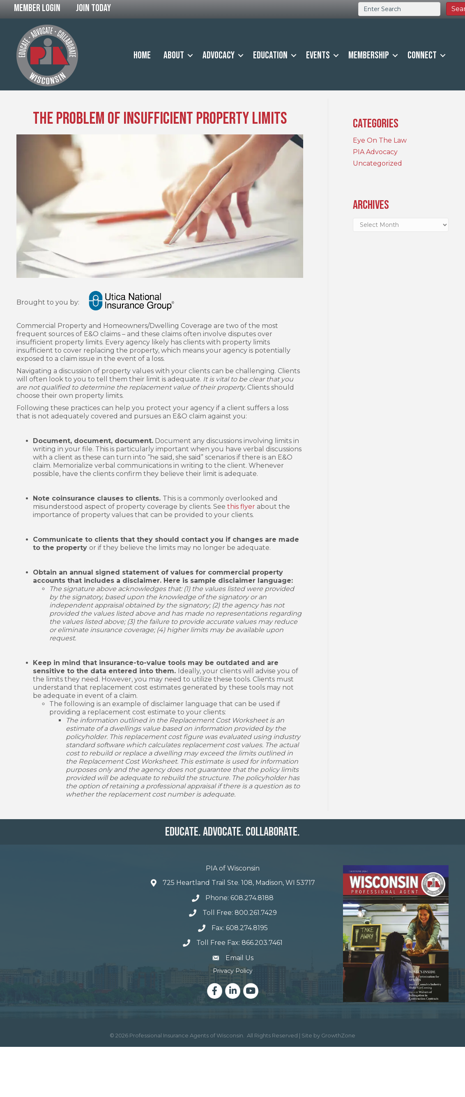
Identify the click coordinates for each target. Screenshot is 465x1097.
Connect (422, 55)
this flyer (240, 506)
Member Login (37, 8)
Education (270, 55)
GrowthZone (338, 1035)
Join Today (93, 8)
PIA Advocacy (375, 152)
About (173, 55)
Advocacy (219, 55)
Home (142, 55)
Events (318, 55)
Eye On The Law (380, 140)
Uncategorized (377, 163)
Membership (368, 55)
